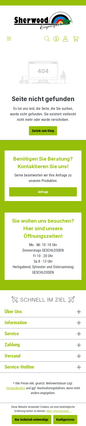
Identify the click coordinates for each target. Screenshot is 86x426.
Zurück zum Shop (43, 131)
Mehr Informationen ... (59, 411)
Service (12, 333)
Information (16, 322)
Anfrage (43, 192)
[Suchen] (47, 38)
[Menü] (9, 38)
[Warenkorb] (75, 38)
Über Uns (13, 311)
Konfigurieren (65, 419)
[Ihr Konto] (65, 38)
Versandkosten (15, 388)
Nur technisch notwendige (31, 419)
